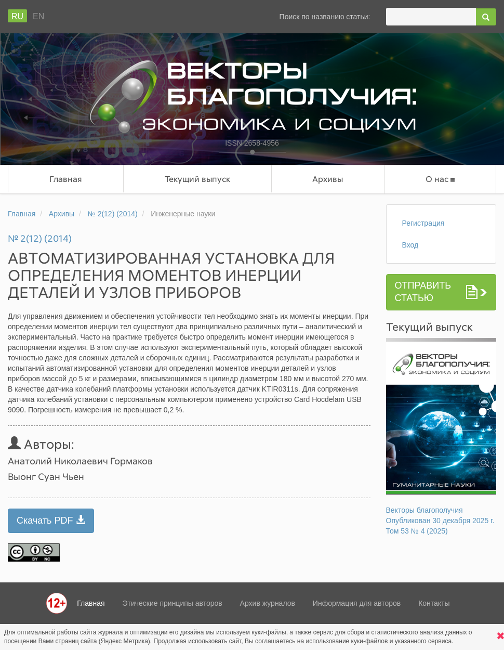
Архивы (327, 179)
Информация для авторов (357, 603)
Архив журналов (267, 603)
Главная (65, 179)
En (38, 16)
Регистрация (423, 223)
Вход (410, 245)
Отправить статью (423, 291)
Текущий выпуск (197, 179)
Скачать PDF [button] (51, 520)
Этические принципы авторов (172, 603)
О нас (440, 179)
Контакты (433, 603)
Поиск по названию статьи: (325, 16)
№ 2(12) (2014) (113, 214)
